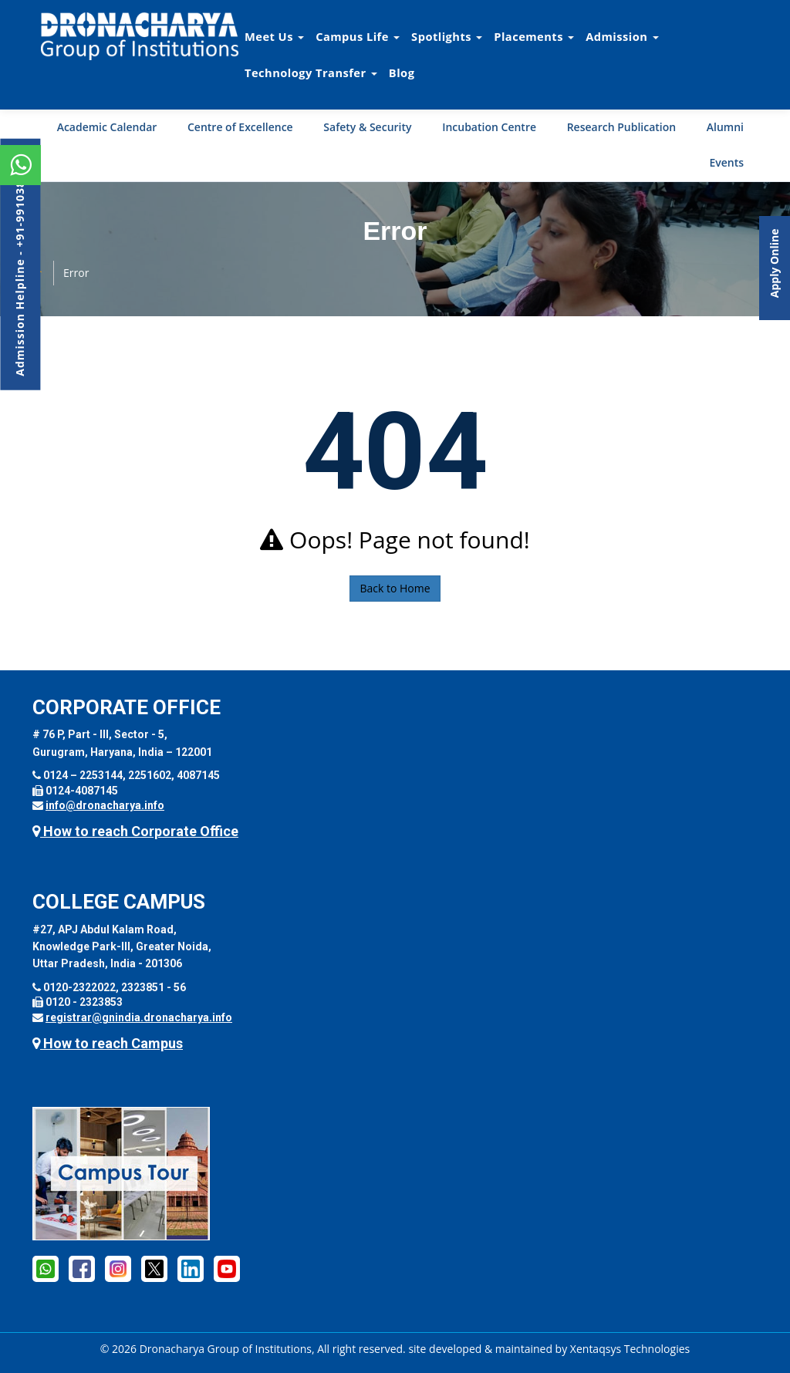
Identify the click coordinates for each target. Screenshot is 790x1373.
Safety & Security (367, 127)
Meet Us (274, 36)
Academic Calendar (107, 127)
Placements (534, 36)
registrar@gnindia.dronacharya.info (139, 1017)
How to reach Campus (107, 1043)
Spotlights (446, 36)
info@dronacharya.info (105, 805)
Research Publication (622, 127)
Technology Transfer (311, 72)
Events (726, 162)
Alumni (725, 127)
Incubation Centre (489, 127)
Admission (622, 36)
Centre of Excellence (240, 127)
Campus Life (358, 36)
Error (76, 272)
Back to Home (395, 588)
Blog (402, 72)
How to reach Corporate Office (135, 831)
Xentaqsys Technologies (630, 1348)
